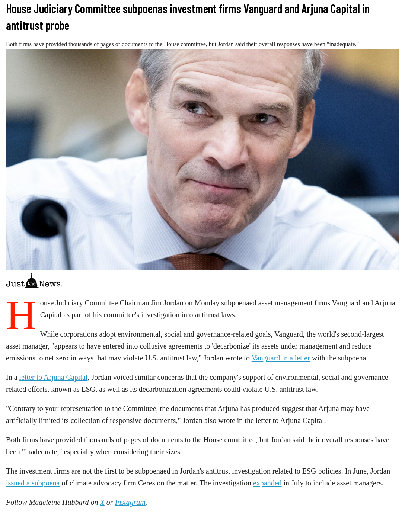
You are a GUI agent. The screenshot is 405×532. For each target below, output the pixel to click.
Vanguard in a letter (281, 358)
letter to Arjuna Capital (53, 377)
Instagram (130, 502)
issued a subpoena (33, 483)
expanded (267, 483)
